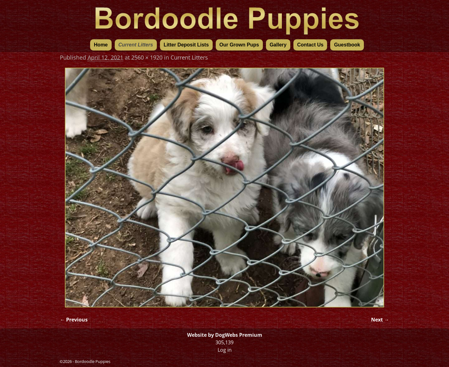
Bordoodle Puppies (92, 361)
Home (101, 44)
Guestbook (347, 44)
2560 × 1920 (146, 57)
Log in (225, 349)
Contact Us (310, 44)
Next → (380, 319)
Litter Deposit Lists (186, 44)
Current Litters (135, 44)
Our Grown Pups (239, 44)
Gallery (278, 44)
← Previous (74, 319)
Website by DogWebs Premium (224, 334)
